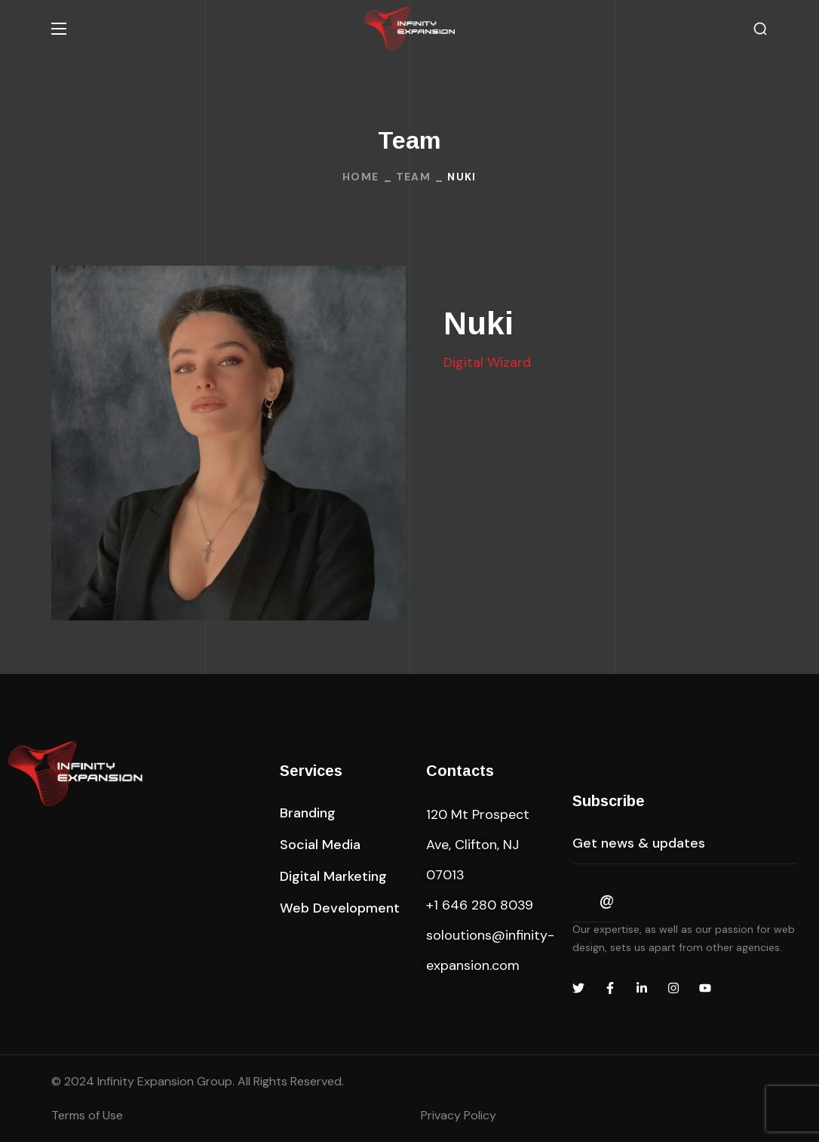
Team (413, 176)
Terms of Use (87, 1115)
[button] (760, 29)
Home (360, 176)
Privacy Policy (458, 1115)
